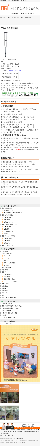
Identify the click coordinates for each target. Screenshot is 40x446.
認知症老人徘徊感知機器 (9, 297)
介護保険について (7, 303)
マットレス (7, 256)
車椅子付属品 (6, 283)
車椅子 (4, 272)
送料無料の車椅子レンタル (9, 215)
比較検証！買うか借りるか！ (10, 313)
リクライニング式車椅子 (11, 281)
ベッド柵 (6, 258)
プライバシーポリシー (10, 431)
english (6, 233)
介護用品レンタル (5, 17)
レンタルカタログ (7, 323)
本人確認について (9, 210)
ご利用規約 (7, 220)
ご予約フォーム (8, 222)
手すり (4, 295)
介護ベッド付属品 (7, 253)
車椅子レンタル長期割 (8, 236)
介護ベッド (5, 251)
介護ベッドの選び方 (7, 310)
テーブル (6, 260)
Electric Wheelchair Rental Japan (9, 436)
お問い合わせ (33, 13)
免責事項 (29, 429)
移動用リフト (6, 286)
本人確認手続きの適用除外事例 (13, 213)
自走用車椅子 (8, 276)
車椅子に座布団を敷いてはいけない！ (13, 306)
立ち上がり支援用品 (9, 263)
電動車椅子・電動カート (11, 279)
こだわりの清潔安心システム (10, 308)
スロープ (4, 293)
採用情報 (12, 429)
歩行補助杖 (15, 17)
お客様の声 (5, 315)
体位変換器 (5, 270)
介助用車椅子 (8, 274)
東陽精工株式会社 (15, 71)
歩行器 (4, 288)
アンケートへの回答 (9, 317)
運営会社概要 (14, 13)
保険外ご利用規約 (23, 431)
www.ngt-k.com (19, 438)
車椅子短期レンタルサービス (10, 224)
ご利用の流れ (24, 13)
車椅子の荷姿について (8, 245)
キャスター (7, 265)
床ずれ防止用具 (6, 267)
